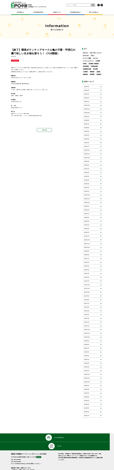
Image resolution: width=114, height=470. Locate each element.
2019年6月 (86, 397)
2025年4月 (86, 135)
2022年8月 (86, 254)
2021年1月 (86, 325)
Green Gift (86, 55)
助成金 (84, 63)
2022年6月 (86, 262)
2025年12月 (87, 105)
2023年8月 (86, 210)
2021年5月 (86, 310)
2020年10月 (87, 337)
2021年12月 (87, 284)
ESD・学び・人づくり (95, 52)
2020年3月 (86, 363)
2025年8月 (86, 120)
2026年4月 (86, 90)
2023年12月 (87, 195)
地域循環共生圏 (87, 69)
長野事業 (92, 74)
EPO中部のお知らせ (75, 12)
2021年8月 (86, 299)
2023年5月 (86, 221)
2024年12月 (87, 150)
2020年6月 (86, 352)
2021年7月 (86, 303)
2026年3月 (86, 94)
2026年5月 (86, 86)
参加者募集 (15, 60)
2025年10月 (87, 112)
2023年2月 (86, 232)
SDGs (92, 55)
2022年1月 (86, 281)
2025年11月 (87, 109)
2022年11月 (87, 243)
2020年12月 (87, 329)
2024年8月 (86, 165)
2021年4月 (86, 314)
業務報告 (92, 71)
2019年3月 (86, 408)
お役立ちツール (57, 12)
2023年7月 (86, 213)
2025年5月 (86, 131)
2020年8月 (86, 344)
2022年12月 (87, 240)
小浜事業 (85, 71)
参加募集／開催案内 (94, 63)
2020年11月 (87, 333)
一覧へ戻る (44, 130)
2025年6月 (86, 127)
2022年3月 (86, 273)
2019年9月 (86, 385)
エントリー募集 (87, 58)
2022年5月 (86, 266)
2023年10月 (87, 202)
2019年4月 (86, 404)
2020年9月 (86, 340)
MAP (41, 451)
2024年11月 (87, 153)
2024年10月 (87, 157)
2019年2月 (86, 411)
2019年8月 (86, 389)
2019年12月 (87, 374)
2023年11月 (87, 198)
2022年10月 (87, 247)
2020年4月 (86, 359)
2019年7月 (86, 393)
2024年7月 (86, 168)
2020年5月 (86, 355)
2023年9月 (86, 206)
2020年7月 (86, 348)
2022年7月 (86, 258)
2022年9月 (86, 251)
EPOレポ (85, 52)
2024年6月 (86, 172)
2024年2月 (86, 187)
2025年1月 (86, 146)
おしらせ (95, 58)
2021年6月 (86, 307)
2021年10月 (87, 292)
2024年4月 (86, 180)
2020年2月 (86, 367)
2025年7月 (86, 124)
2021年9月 (86, 296)
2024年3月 (86, 183)
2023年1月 (86, 236)
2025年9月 (86, 116)
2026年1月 (86, 101)
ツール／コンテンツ (88, 61)
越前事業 (85, 74)
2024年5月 (86, 176)
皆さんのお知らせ (93, 12)
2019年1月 (86, 415)
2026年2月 (86, 97)
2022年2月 (86, 277)
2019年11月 (87, 378)
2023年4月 (86, 225)
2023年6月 (86, 217)
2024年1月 (86, 191)
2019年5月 (86, 400)
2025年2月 (86, 142)
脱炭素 (98, 71)
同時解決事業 (94, 66)
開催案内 (99, 74)
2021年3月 (86, 318)
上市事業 (97, 61)
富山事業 (95, 69)
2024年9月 (86, 161)
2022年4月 (86, 269)
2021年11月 (87, 288)
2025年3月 (86, 139)
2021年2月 (86, 322)
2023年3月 (86, 228)
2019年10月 (87, 382)
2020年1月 (86, 370)
